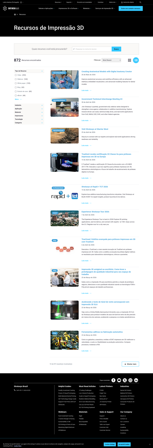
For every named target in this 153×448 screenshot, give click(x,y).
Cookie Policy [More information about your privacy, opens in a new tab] (17, 446)
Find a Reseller (104, 418)
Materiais (86, 8)
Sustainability (124, 430)
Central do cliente (127, 2)
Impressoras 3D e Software (68, 8)
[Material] (29, 112)
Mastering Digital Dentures (66, 427)
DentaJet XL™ (104, 399)
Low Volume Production (86, 393)
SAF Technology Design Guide (67, 399)
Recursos (58, 2)
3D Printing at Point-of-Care (66, 424)
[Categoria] (29, 123)
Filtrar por (97, 60)
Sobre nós (112, 2)
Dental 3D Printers (125, 390)
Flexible (81, 418)
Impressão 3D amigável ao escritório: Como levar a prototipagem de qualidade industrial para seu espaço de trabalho (106, 272)
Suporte (68, 2)
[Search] (140, 2)
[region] (76, 444)
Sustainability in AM (64, 421)
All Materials (82, 424)
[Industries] (129, 387)
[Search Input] (92, 49)
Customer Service (105, 430)
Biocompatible (83, 421)
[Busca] (116, 49)
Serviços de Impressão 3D (104, 8)
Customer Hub (104, 427)
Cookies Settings (110, 444)
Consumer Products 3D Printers (127, 403)
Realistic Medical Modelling (87, 399)
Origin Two (103, 393)
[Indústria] (29, 105)
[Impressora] (29, 116)
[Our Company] (129, 413)
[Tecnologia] (29, 119)
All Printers (103, 404)
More (17, 99)
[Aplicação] (29, 109)
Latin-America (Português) (13, 2)
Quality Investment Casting (66, 390)
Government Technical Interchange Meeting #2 (102, 99)
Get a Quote (103, 421)
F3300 (102, 390)
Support (102, 416)
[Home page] (14, 14)
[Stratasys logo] (11, 8)
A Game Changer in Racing (66, 418)
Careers (122, 424)
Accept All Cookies (124, 444)
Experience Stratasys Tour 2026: (95, 212)
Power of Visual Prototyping (66, 393)
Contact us (123, 418)
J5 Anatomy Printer (105, 401)
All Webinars (62, 430)
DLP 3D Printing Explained (87, 407)
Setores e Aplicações (46, 8)
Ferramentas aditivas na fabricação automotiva (102, 332)
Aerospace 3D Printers (127, 399)
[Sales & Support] (109, 413)
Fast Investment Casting (65, 416)
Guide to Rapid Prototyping (87, 396)
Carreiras (100, 2)
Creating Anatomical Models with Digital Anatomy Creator (107, 71)
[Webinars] (67, 413)
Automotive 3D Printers (127, 396)
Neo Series (103, 396)
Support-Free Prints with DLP (67, 401)
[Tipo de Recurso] (29, 71)
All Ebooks (61, 404)
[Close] (150, 444)
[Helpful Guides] (67, 387)
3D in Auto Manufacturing (87, 401)
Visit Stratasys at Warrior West (95, 129)
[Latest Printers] (109, 387)
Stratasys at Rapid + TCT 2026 (95, 187)
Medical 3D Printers (126, 393)
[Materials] (88, 413)
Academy (123, 427)
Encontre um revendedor (84, 2)
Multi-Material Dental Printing (67, 396)
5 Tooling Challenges (85, 390)
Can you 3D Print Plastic (86, 404)
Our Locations (124, 421)
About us (123, 416)
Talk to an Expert (105, 424)
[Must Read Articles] (88, 387)
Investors (123, 433)
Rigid (80, 416)
